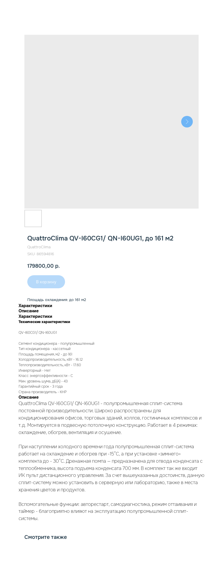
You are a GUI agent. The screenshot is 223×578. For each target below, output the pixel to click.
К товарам (19, 8)
